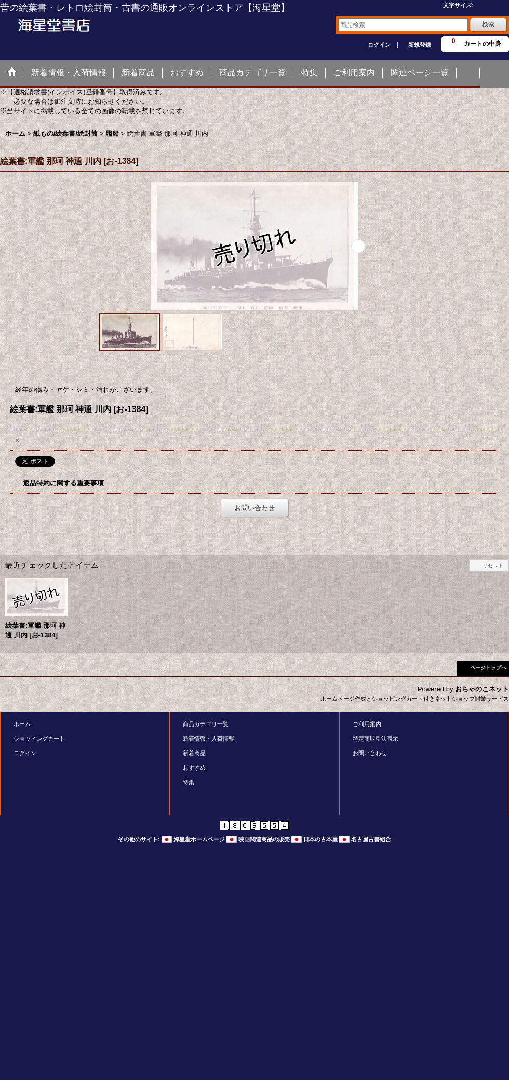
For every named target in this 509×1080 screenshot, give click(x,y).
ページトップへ (488, 668)
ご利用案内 (367, 724)
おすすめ (194, 767)
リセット (493, 565)
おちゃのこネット (482, 689)
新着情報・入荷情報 (208, 738)
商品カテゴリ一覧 (206, 724)
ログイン (379, 45)
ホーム (22, 724)
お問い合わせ (254, 508)
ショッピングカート (39, 738)
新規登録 (419, 45)
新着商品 (194, 753)
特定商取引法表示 (375, 738)
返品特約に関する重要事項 (63, 483)
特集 (188, 782)
